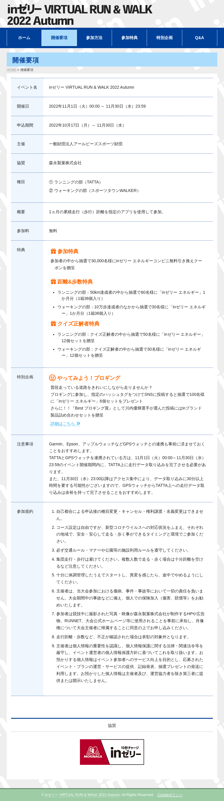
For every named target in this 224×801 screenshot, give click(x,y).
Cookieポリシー (170, 795)
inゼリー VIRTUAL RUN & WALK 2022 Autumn (82, 795)
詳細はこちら (65, 423)
